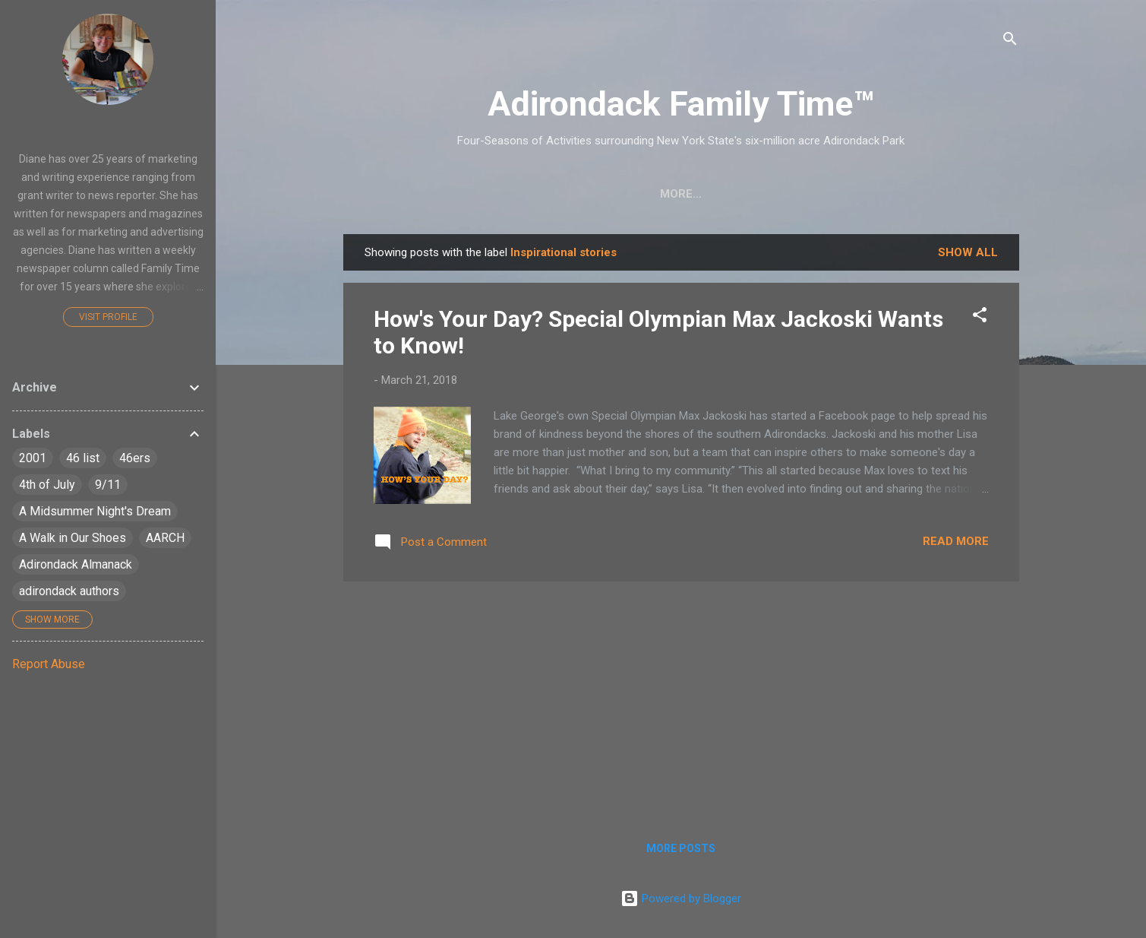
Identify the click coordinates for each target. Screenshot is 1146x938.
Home (390, 194)
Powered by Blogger (680, 898)
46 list (82, 458)
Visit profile (108, 317)
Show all (968, 252)
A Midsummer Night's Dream (95, 511)
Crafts (457, 194)
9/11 (108, 484)
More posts (680, 848)
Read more (956, 541)
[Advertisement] (681, 700)
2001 (32, 458)
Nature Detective (656, 194)
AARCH (165, 538)
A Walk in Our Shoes (72, 538)
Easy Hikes (541, 194)
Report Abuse (48, 664)
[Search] (1010, 41)
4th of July (47, 484)
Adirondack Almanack (75, 564)
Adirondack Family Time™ (681, 104)
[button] (980, 317)
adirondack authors (69, 591)
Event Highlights (934, 194)
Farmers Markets (795, 194)
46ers (134, 458)
